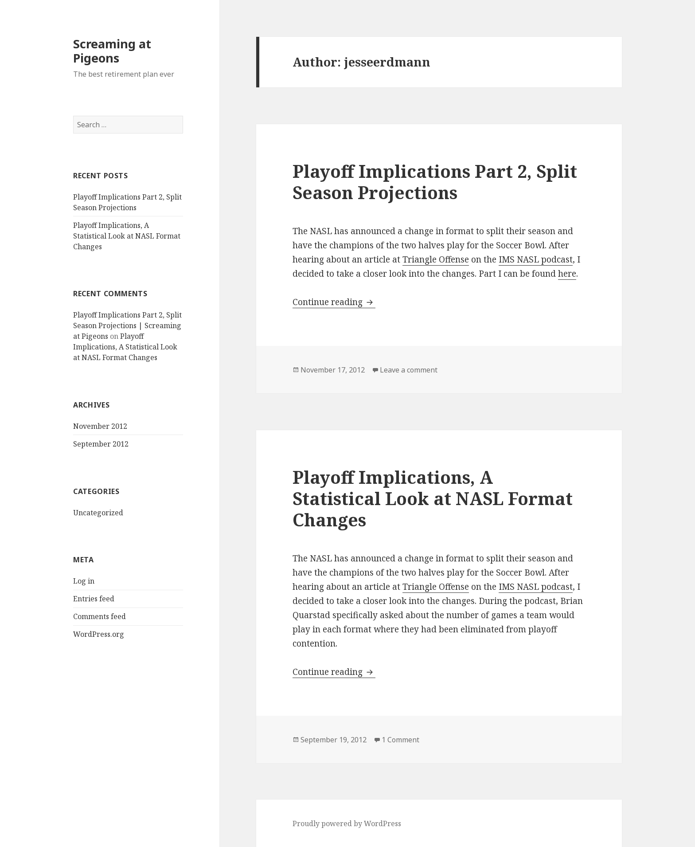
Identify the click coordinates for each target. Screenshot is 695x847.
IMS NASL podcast (536, 259)
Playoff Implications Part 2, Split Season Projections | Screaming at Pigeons (127, 325)
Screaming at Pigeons (112, 50)
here (567, 273)
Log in (83, 581)
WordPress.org (98, 634)
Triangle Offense (435, 259)
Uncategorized (98, 513)
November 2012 (100, 426)
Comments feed (99, 616)
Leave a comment (408, 370)
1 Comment (400, 740)
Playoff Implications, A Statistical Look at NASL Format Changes (126, 235)
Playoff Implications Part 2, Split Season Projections (435, 181)
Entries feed (93, 599)
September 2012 (101, 444)
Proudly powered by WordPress (347, 823)
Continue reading (334, 302)
